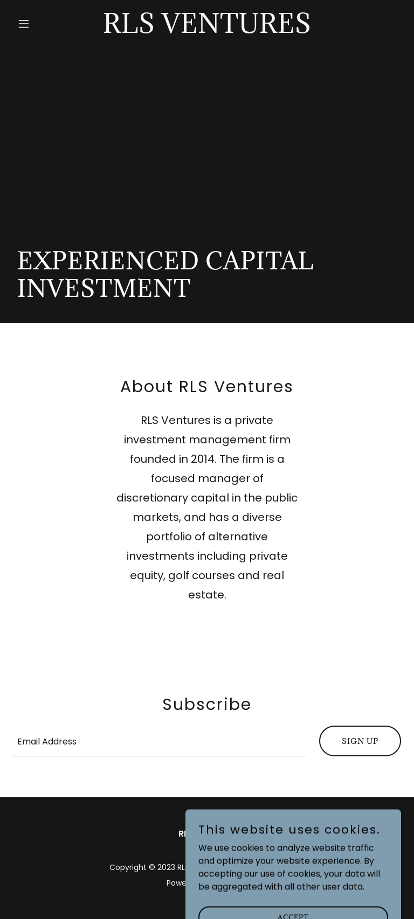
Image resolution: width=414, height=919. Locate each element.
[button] (42, 23)
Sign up (360, 741)
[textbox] (159, 741)
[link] (207, 30)
